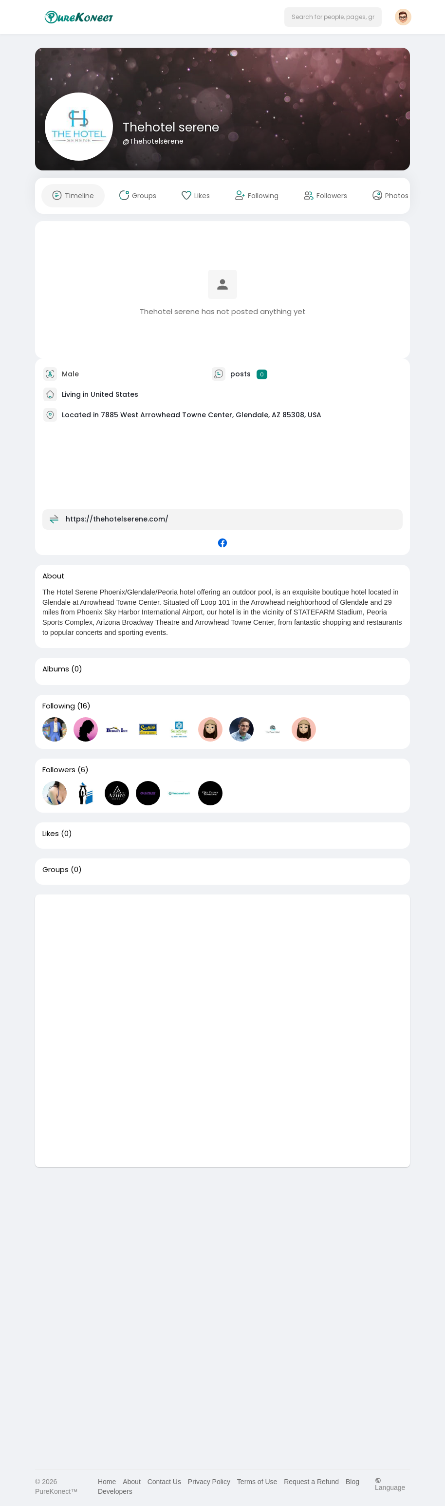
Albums (55, 669)
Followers (58, 770)
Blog (352, 1482)
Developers (115, 1491)
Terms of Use (257, 1482)
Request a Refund (311, 1482)
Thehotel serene (171, 127)
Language (390, 1483)
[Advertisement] (222, 962)
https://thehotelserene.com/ (117, 519)
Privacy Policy (209, 1482)
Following (58, 706)
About (132, 1482)
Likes (50, 833)
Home (107, 1482)
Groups (55, 870)
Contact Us (164, 1482)
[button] (333, 17)
